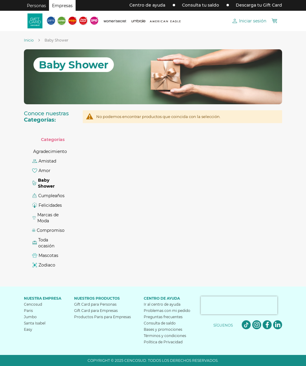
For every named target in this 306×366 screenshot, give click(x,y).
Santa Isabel (34, 323)
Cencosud (33, 304)
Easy (28, 329)
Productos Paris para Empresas (102, 317)
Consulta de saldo (160, 323)
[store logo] (34, 20)
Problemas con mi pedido (167, 310)
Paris (28, 310)
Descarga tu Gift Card (259, 5)
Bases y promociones (163, 329)
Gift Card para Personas (95, 304)
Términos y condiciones (165, 335)
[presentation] (239, 305)
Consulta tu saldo (200, 5)
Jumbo (30, 317)
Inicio (29, 40)
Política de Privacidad (163, 342)
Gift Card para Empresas (96, 310)
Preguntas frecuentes (163, 317)
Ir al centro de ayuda (162, 304)
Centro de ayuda (147, 5)
